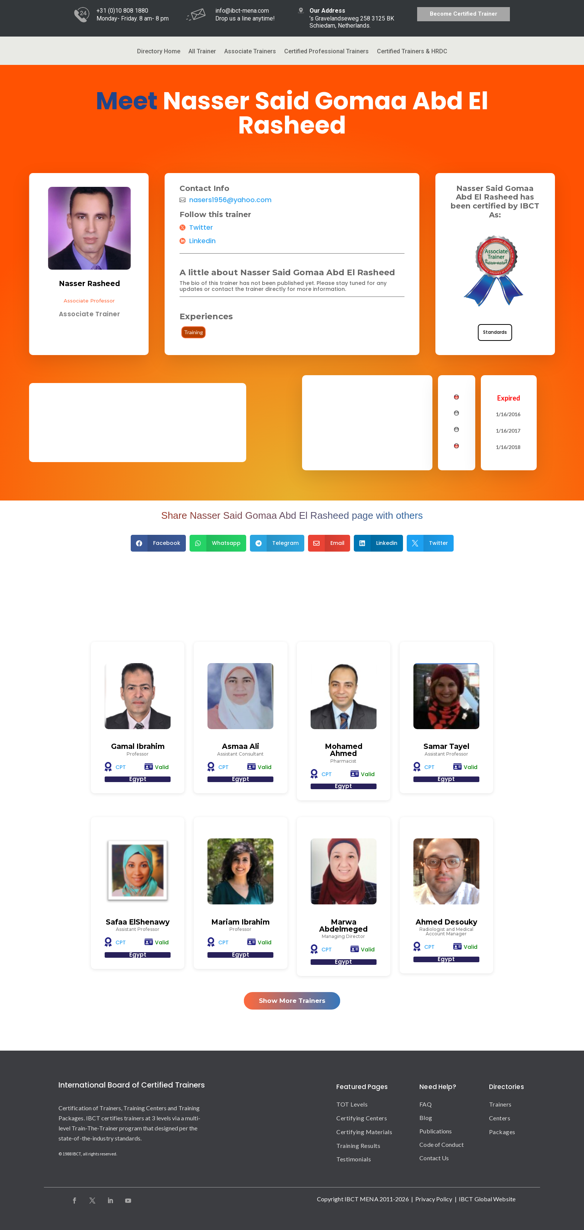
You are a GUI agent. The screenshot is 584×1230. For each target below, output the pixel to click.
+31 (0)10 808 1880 (122, 10)
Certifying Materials (364, 1131)
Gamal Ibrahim (138, 746)
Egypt (137, 779)
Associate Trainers (250, 52)
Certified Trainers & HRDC (412, 52)
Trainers (500, 1104)
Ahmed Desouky (446, 922)
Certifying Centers (361, 1117)
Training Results (358, 1145)
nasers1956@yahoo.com (230, 200)
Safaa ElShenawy (137, 922)
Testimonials (353, 1158)
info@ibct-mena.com (242, 10)
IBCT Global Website (487, 1198)
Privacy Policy (433, 1198)
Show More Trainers (292, 1000)
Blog (425, 1117)
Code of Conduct (441, 1144)
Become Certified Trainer (463, 13)
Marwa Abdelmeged (343, 926)
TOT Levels (352, 1104)
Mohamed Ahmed (343, 750)
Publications (435, 1131)
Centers (500, 1117)
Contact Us (434, 1157)
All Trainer (202, 52)
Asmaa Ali (240, 746)
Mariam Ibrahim (240, 922)
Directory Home (158, 52)
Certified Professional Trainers (326, 52)
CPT (120, 767)
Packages (502, 1131)
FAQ (425, 1104)
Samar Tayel (446, 746)
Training (193, 332)
